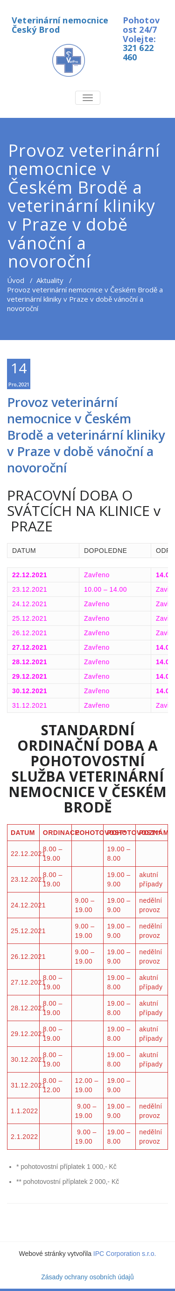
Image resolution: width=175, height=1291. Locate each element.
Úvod (15, 280)
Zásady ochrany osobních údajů (87, 1277)
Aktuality (49, 280)
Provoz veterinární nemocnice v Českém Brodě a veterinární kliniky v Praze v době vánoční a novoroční (86, 434)
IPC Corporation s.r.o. (124, 1253)
